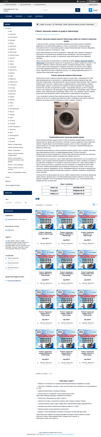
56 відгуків (82, 1)
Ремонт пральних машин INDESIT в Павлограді (45, 273)
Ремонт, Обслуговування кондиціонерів (15, 154)
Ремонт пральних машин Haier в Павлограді (87, 313)
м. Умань (10, 103)
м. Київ (10, 31)
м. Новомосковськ (13, 55)
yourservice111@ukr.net (14, 280)
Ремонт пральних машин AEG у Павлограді (45, 313)
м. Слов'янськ (12, 85)
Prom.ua (60, 432)
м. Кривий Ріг (12, 49)
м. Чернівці (11, 114)
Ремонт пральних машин (15, 147)
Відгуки (8, 181)
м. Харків (11, 64)
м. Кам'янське (12, 46)
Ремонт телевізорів (14, 150)
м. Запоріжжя (12, 67)
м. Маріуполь (12, 79)
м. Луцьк (10, 117)
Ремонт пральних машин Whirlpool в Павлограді (45, 353)
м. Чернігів (11, 96)
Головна (8, 16)
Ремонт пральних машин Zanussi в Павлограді (87, 353)
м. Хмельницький (13, 135)
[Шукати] (77, 10)
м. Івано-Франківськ (14, 126)
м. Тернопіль (12, 129)
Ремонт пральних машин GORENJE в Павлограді (66, 273)
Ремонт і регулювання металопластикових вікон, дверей (16, 159)
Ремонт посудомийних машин (17, 172)
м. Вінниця (11, 73)
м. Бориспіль (12, 34)
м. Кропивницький (13, 108)
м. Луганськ (11, 141)
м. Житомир (11, 123)
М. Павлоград (57, 24)
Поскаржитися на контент (52, 434)
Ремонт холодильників (15, 144)
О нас (30, 16)
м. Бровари (11, 40)
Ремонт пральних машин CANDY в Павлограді (66, 313)
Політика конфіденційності (67, 434)
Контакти (39, 16)
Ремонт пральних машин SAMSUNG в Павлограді (66, 234)
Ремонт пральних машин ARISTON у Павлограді (87, 273)
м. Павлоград (12, 52)
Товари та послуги (45, 24)
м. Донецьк (11, 138)
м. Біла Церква (12, 37)
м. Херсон (11, 111)
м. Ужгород (11, 120)
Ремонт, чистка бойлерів (15, 164)
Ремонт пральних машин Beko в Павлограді (66, 353)
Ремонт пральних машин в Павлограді (45, 233)
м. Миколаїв (11, 94)
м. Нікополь (11, 58)
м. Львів (10, 76)
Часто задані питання (13, 185)
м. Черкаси (11, 99)
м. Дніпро (11, 43)
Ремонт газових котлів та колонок (15, 168)
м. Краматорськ (13, 82)
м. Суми (10, 105)
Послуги (18, 16)
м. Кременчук (12, 91)
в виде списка (96, 205)
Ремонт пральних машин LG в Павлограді (87, 234)
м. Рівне (10, 132)
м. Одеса (11, 61)
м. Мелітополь (12, 70)
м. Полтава (11, 88)
